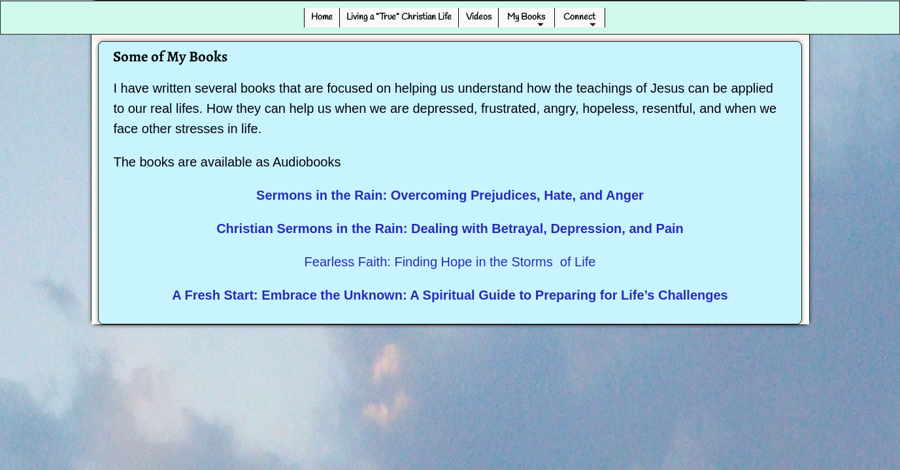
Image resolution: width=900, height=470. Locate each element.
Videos (479, 17)
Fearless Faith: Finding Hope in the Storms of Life (450, 262)
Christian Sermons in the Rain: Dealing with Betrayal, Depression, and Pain (450, 228)
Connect (579, 17)
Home (322, 17)
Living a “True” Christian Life (399, 17)
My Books (526, 17)
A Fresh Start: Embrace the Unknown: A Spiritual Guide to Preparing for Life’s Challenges (450, 295)
